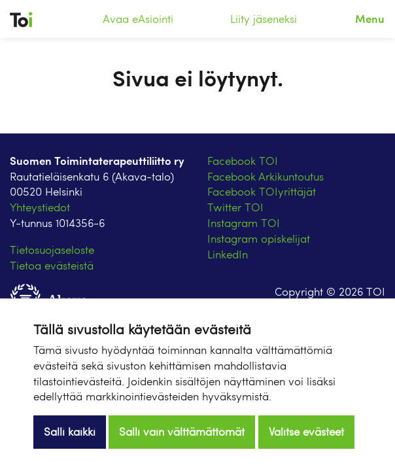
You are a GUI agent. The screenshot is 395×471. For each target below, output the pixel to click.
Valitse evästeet (306, 431)
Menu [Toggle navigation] (370, 18)
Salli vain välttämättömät (182, 431)
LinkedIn (227, 254)
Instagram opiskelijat (258, 238)
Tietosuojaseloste (52, 249)
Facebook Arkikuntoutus (265, 176)
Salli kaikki (69, 431)
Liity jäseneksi (263, 18)
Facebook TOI (242, 160)
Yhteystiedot (40, 207)
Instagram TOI (243, 222)
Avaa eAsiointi (138, 18)
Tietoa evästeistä (52, 265)
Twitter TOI (235, 207)
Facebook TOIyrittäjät (261, 191)
